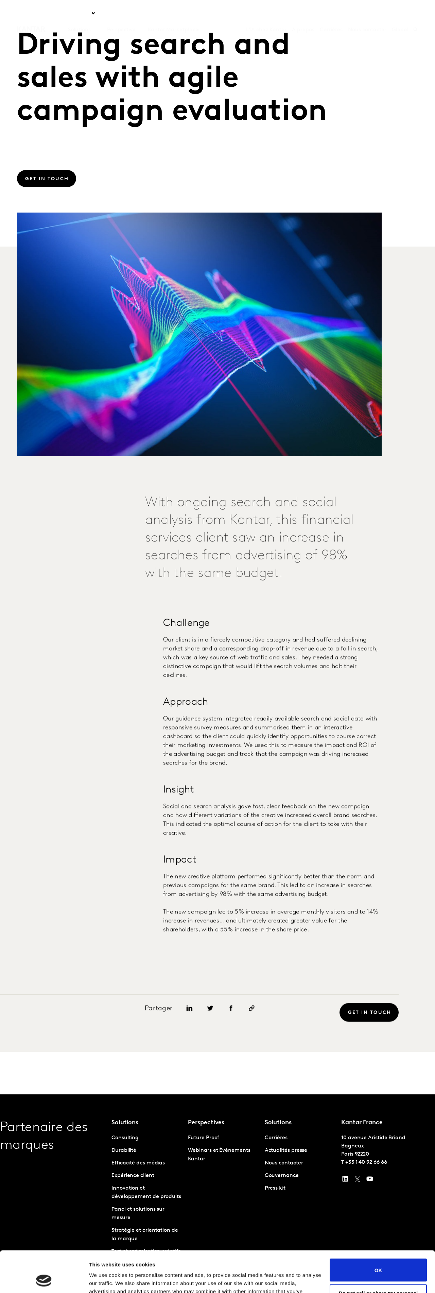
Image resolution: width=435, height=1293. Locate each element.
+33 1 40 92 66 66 (366, 1162)
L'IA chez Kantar (266, 13)
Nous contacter (367, 13)
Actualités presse (286, 1150)
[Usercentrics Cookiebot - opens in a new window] (44, 1280)
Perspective (121, 13)
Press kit (275, 1188)
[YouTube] (345, 1180)
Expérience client (132, 1175)
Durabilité (123, 1150)
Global (400, 13)
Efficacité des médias (138, 1163)
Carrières (331, 13)
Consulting (125, 1138)
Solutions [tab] (79, 13)
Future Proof (203, 1138)
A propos (303, 13)
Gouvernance (282, 1175)
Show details (105, 1279)
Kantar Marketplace (173, 13)
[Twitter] (357, 1180)
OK (378, 1231)
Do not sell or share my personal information (378, 1257)
